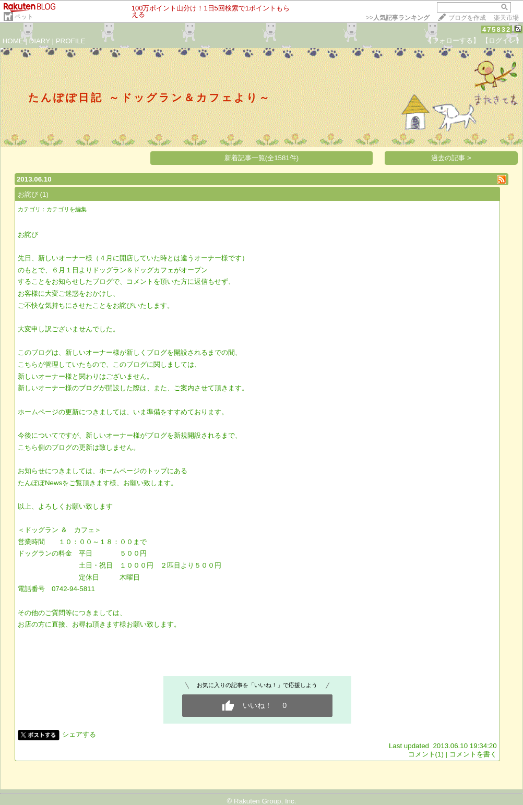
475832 (496, 29)
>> (398, 17)
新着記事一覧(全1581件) (261, 158)
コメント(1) (426, 754)
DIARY (39, 41)
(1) (44, 194)
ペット (24, 16)
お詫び (28, 194)
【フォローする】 (452, 40)
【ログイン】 (502, 40)
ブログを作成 (467, 17)
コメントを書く (473, 754)
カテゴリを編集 (66, 209)
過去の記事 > (451, 158)
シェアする (79, 734)
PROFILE (71, 41)
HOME (13, 41)
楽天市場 (506, 17)
